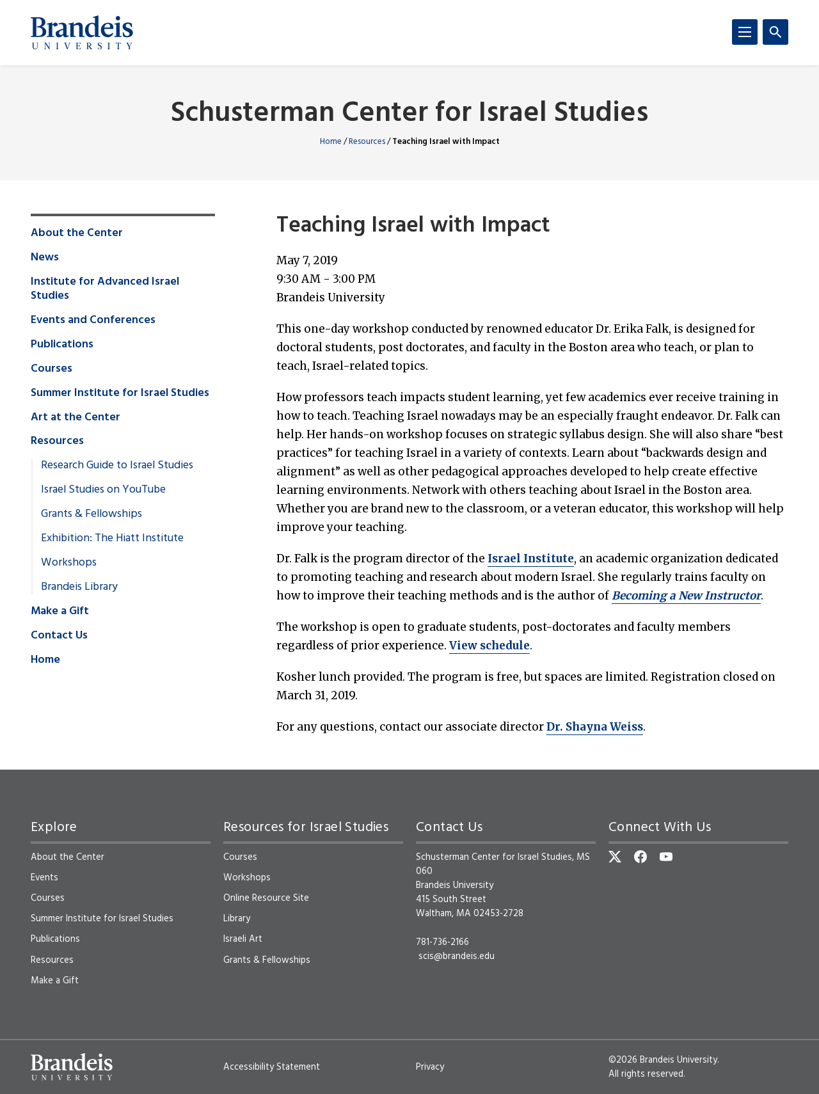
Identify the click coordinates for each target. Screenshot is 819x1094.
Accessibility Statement (271, 1067)
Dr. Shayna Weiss (594, 727)
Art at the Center (75, 418)
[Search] (775, 32)
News (45, 258)
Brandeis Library (79, 587)
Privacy (430, 1067)
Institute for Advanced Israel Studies (105, 289)
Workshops (69, 563)
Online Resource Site (266, 898)
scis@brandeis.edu (456, 956)
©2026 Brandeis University (662, 1060)
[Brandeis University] (82, 32)
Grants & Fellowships (91, 514)
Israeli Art (242, 939)
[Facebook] (640, 856)
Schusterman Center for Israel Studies (409, 114)
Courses (51, 369)
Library (236, 918)
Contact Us (59, 636)
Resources (367, 141)
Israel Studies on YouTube (103, 490)
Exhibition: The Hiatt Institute (112, 539)
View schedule (489, 645)
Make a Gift (60, 612)
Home (331, 141)
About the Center (77, 233)
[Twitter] (614, 856)
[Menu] (745, 32)
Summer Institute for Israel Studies (120, 393)
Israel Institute (531, 558)
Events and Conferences (93, 320)
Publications (62, 345)
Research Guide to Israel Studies (117, 466)
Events (44, 877)
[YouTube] (666, 856)
